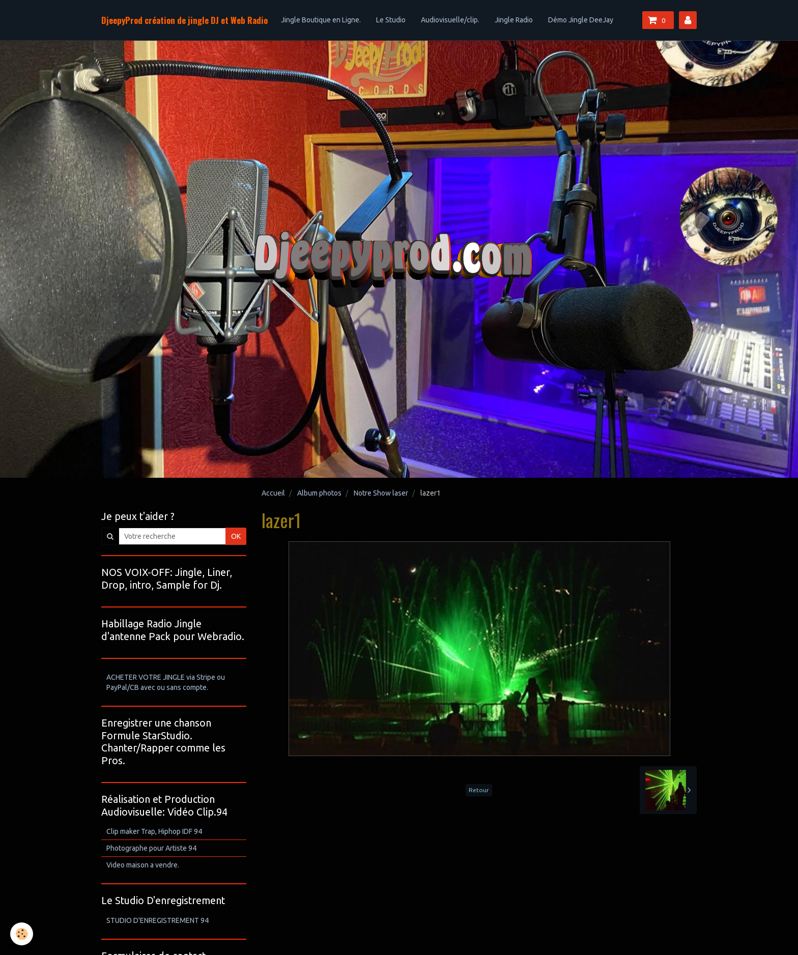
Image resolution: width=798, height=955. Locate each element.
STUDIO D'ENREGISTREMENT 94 (157, 920)
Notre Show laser (381, 493)
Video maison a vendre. (142, 865)
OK (236, 536)
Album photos (319, 493)
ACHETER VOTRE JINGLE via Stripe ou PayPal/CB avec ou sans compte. (165, 682)
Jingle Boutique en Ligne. (321, 20)
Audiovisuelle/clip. (450, 20)
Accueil (273, 493)
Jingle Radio (514, 20)
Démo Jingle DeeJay (580, 20)
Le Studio (391, 20)
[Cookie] (21, 933)
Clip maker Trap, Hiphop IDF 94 (154, 831)
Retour (479, 790)
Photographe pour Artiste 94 (151, 848)
